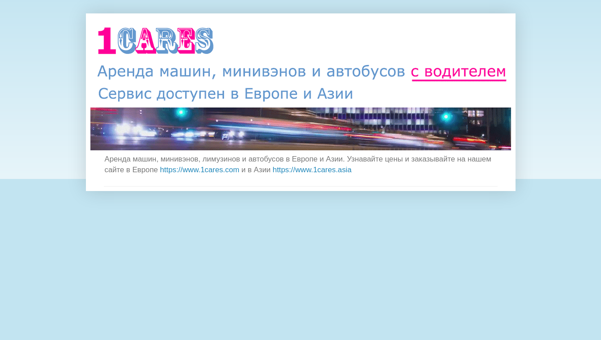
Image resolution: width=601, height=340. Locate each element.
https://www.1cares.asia (312, 170)
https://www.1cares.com (199, 170)
